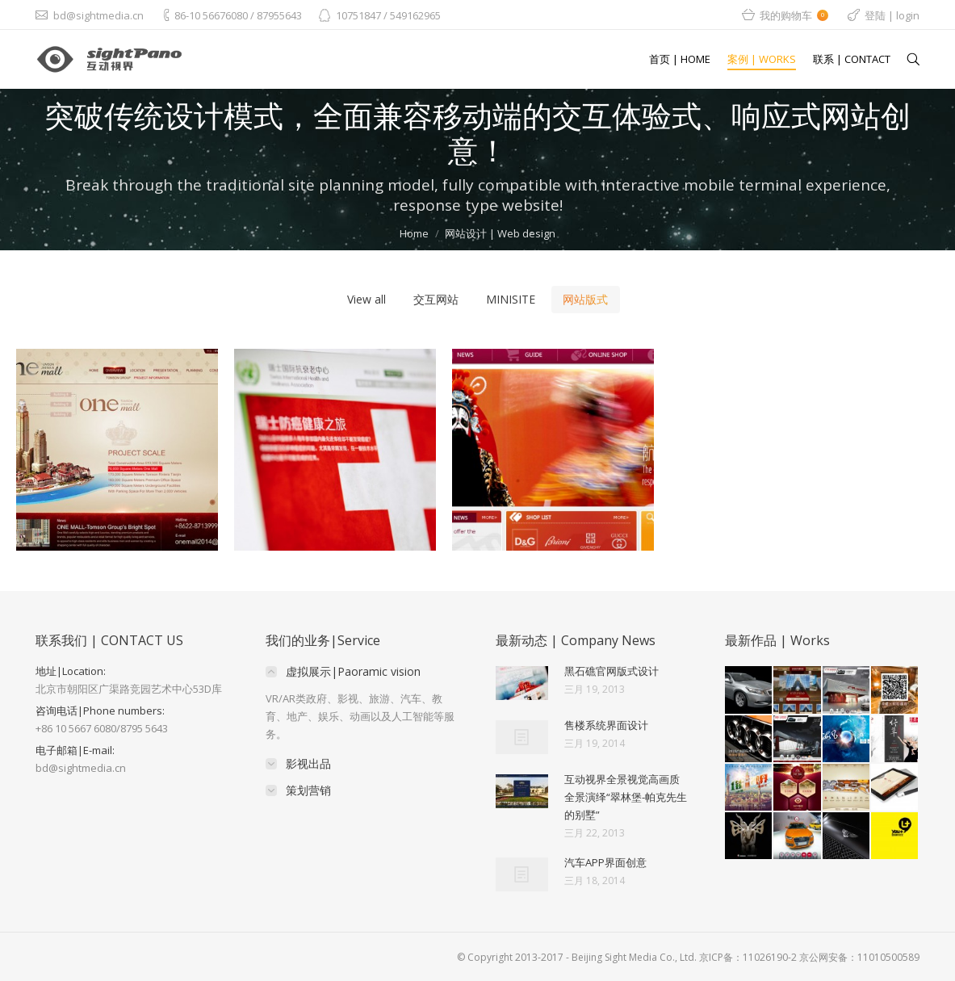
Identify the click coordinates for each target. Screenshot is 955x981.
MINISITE (510, 299)
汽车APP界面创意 (605, 862)
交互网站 (436, 299)
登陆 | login (892, 15)
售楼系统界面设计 (606, 725)
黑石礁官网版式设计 (611, 671)
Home (414, 233)
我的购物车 (794, 15)
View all (366, 299)
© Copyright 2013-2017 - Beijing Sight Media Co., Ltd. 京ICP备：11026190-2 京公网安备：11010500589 (688, 957)
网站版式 (585, 299)
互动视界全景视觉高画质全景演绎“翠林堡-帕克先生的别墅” (625, 797)
